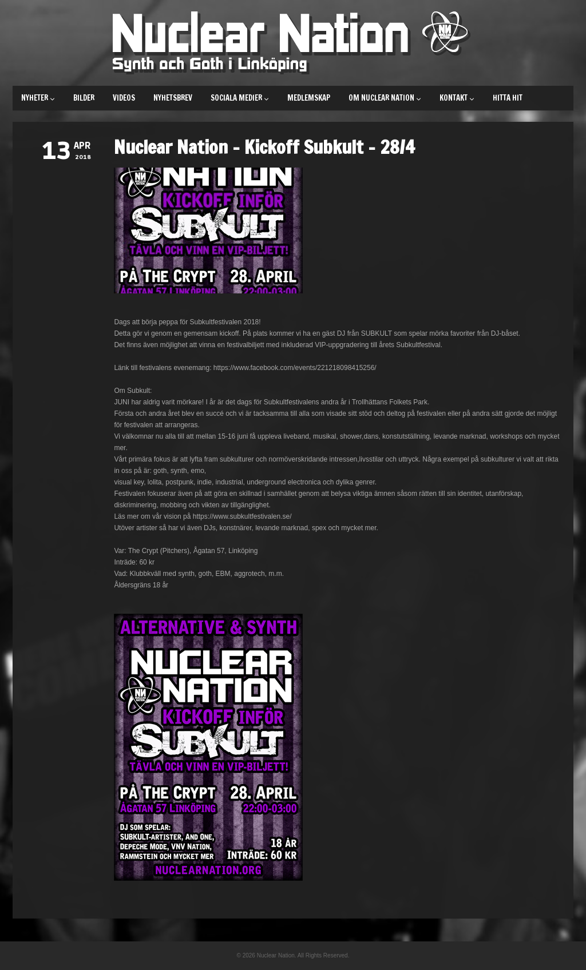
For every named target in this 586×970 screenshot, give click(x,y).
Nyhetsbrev (172, 98)
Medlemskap (308, 98)
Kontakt (457, 98)
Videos (124, 98)
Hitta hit (507, 98)
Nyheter (38, 98)
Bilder (83, 98)
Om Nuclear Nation (385, 98)
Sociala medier (240, 98)
